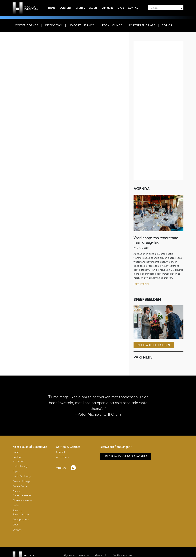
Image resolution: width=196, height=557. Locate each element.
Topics (167, 25)
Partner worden (21, 514)
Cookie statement (123, 555)
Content (66, 7)
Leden (93, 7)
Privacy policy (101, 555)
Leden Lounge (111, 25)
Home (51, 7)
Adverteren (62, 457)
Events (80, 7)
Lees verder (141, 284)
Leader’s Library (22, 476)
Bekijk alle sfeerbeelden (154, 345)
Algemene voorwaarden (76, 555)
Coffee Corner (26, 25)
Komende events (22, 495)
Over (120, 7)
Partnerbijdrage (142, 25)
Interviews (53, 25)
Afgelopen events (22, 500)
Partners (107, 7)
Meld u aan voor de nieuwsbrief (125, 456)
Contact (134, 7)
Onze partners (21, 519)
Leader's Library (81, 25)
